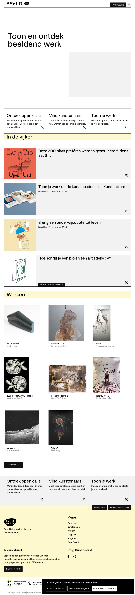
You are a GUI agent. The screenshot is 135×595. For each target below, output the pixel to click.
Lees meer (40, 125)
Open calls (73, 523)
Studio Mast (20, 592)
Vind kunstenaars (65, 481)
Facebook (70, 556)
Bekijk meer (13, 465)
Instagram (75, 556)
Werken (71, 530)
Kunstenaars (74, 527)
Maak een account (119, 507)
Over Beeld (73, 542)
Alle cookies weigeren (79, 588)
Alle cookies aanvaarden (104, 588)
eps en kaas (40, 592)
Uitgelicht (72, 534)
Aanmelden (118, 5)
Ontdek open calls (24, 481)
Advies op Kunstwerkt (51, 285)
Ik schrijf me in (13, 569)
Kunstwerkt (13, 532)
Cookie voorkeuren (56, 588)
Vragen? (72, 538)
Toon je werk (103, 481)
